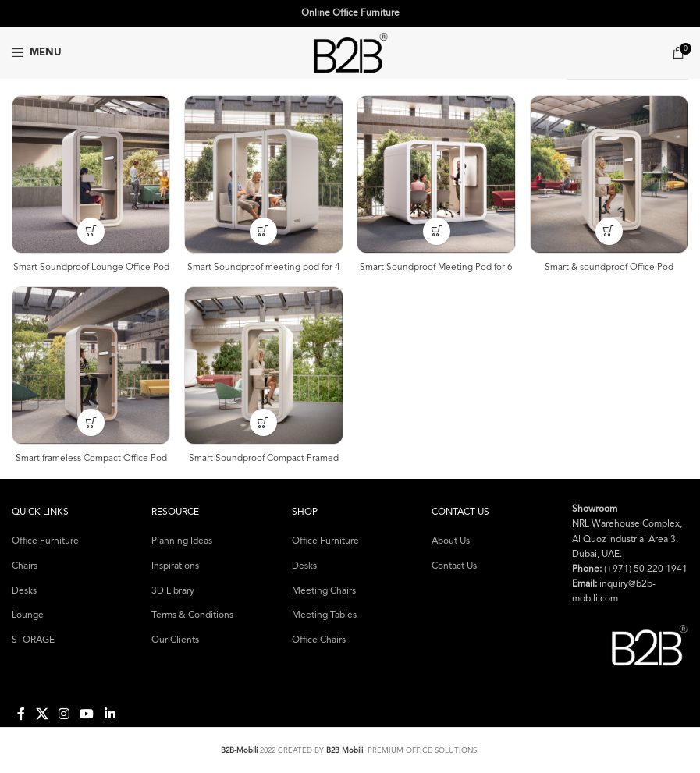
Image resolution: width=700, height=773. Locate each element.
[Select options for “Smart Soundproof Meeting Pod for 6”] (436, 229)
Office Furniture (45, 540)
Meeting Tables (324, 614)
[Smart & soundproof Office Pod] (609, 174)
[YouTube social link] (87, 713)
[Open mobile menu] (36, 53)
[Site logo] (350, 52)
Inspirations (175, 565)
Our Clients (175, 639)
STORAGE (33, 639)
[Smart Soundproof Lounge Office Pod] (90, 174)
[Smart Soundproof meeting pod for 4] (264, 174)
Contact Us (454, 565)
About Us (451, 540)
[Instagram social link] (63, 713)
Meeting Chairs (324, 590)
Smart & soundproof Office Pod (610, 266)
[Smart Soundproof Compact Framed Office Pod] (264, 365)
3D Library (172, 590)
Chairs (24, 565)
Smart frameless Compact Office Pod (90, 458)
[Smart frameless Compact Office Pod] (90, 365)
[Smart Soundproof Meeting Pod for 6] (437, 174)
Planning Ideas (181, 540)
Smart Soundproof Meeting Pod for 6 (436, 266)
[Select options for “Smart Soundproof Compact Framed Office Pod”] (263, 421)
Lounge (28, 614)
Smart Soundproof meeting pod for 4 (264, 266)
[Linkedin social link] (109, 713)
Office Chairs (319, 639)
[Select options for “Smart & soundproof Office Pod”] (610, 229)
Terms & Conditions (192, 614)
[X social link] (41, 713)
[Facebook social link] (21, 713)
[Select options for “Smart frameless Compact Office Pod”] (90, 421)
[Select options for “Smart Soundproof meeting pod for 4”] (263, 229)
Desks (24, 590)
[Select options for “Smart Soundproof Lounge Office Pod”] (90, 229)
